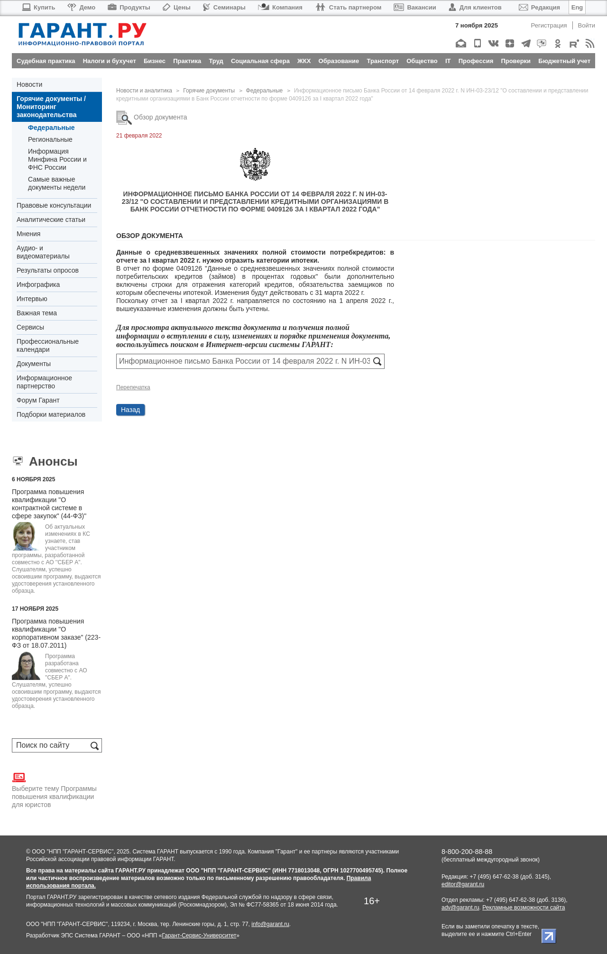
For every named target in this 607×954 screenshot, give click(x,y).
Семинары (224, 7)
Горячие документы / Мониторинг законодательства (51, 107)
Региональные (50, 139)
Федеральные (51, 127)
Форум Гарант (38, 400)
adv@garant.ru (460, 907)
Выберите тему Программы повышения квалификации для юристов (54, 789)
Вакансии (415, 7)
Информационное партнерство (44, 382)
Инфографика (38, 284)
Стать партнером (348, 7)
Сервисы (30, 327)
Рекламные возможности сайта (523, 907)
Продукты (129, 7)
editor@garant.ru (462, 884)
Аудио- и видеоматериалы (43, 252)
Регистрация (549, 25)
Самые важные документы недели (56, 183)
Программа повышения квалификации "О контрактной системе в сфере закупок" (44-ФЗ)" (49, 504)
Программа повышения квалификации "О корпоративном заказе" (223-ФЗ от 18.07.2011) (56, 633)
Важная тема (37, 313)
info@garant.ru (270, 924)
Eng (577, 7)
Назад (130, 409)
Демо (81, 7)
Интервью (32, 299)
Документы (34, 363)
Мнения (28, 234)
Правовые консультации (54, 205)
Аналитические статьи (51, 219)
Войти (586, 25)
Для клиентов (475, 7)
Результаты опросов (48, 270)
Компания (280, 7)
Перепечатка (133, 387)
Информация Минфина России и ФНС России (57, 159)
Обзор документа (151, 117)
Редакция (539, 7)
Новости (29, 84)
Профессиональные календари (48, 345)
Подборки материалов (51, 414)
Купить (38, 7)
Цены (177, 7)
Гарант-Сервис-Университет (199, 935)
